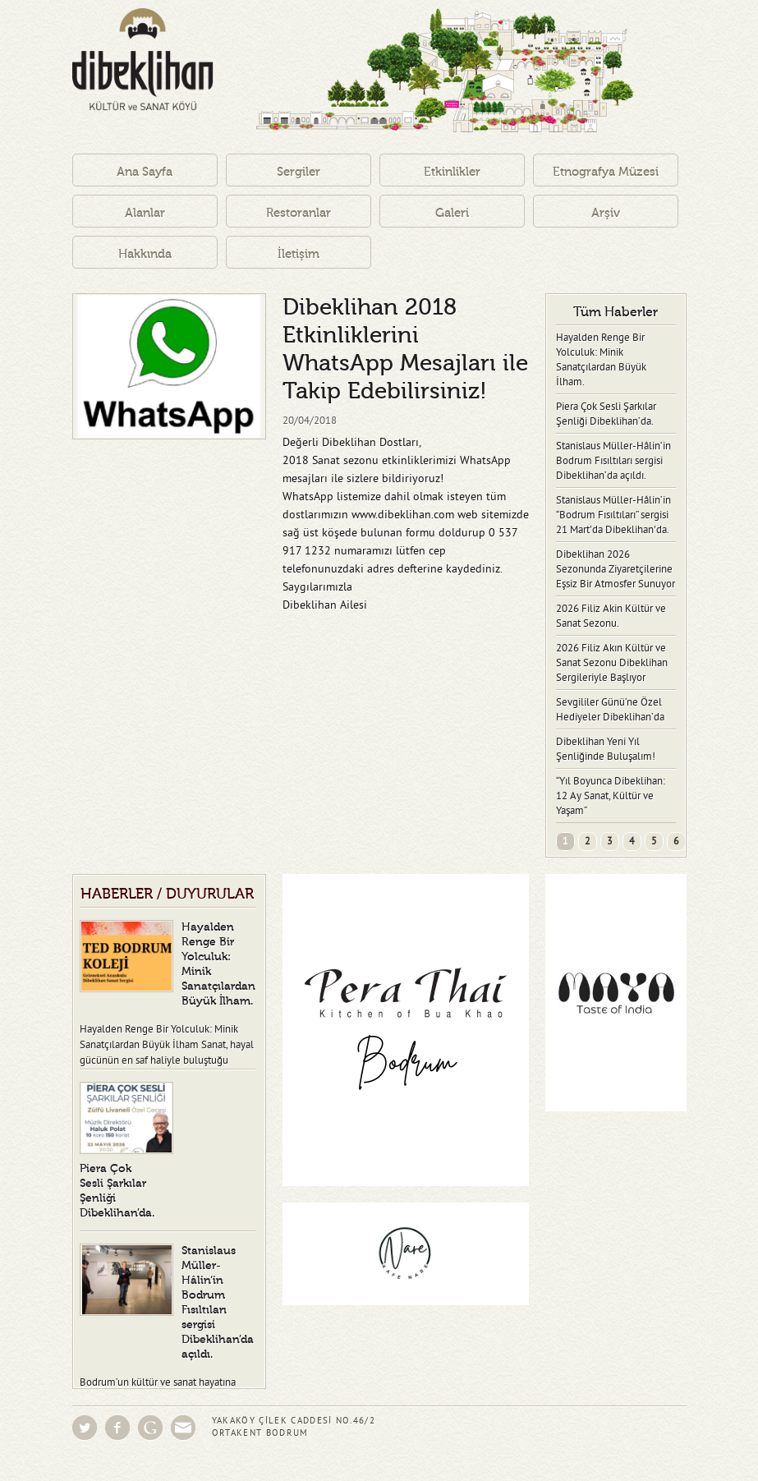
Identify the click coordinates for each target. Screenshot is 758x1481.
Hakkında (145, 254)
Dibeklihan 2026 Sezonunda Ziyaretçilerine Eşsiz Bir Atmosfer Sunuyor (615, 569)
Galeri (452, 213)
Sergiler (298, 172)
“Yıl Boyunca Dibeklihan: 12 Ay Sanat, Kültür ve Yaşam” (610, 795)
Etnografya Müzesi (606, 172)
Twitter (84, 1428)
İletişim (298, 254)
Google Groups (150, 1428)
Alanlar (145, 213)
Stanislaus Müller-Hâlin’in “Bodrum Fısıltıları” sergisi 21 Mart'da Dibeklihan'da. (613, 515)
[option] (169, 366)
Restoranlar (298, 213)
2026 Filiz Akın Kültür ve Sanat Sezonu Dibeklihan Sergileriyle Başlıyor (612, 662)
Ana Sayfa (144, 172)
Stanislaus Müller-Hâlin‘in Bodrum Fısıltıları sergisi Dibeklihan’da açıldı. (613, 460)
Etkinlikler (452, 172)
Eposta (183, 1428)
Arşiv (605, 213)
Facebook (117, 1428)
